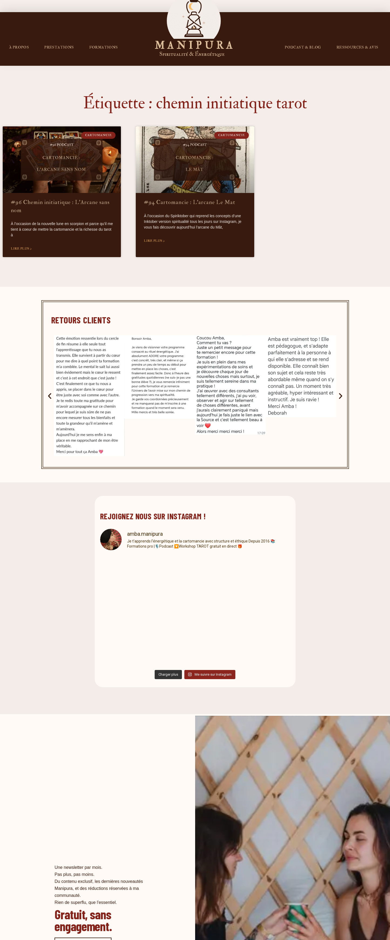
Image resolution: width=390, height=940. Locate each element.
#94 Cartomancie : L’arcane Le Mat (189, 202)
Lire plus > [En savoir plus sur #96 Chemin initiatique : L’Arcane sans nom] (21, 249)
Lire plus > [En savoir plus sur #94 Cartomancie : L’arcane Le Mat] (154, 241)
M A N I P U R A (194, 45)
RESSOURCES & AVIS (357, 47)
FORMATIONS (103, 47)
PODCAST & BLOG (303, 47)
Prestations (59, 47)
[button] (49, 396)
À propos (19, 47)
